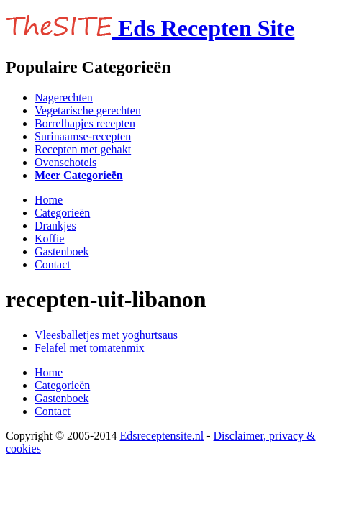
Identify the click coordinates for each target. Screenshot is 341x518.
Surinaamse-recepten (83, 136)
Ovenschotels (65, 162)
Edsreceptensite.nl (161, 436)
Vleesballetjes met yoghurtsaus (106, 335)
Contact (53, 264)
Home (49, 200)
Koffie (49, 238)
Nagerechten (64, 97)
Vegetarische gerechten (88, 110)
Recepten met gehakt (83, 149)
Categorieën (62, 212)
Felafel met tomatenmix (90, 348)
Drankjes (55, 225)
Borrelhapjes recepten (85, 123)
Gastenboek (62, 251)
